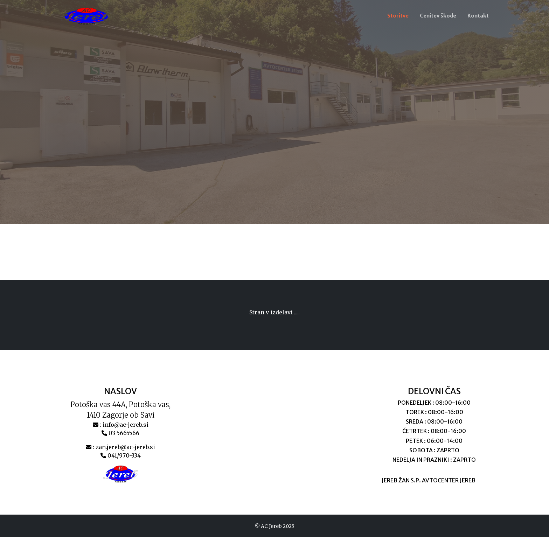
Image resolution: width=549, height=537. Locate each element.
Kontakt (478, 16)
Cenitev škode (438, 16)
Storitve (398, 16)
